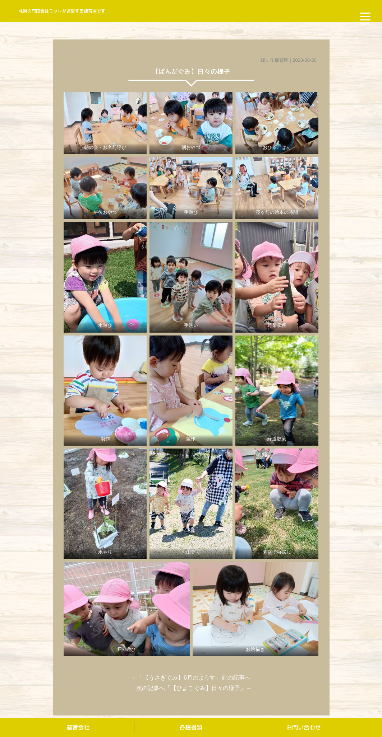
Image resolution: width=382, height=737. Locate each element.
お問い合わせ (303, 727)
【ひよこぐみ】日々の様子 (205, 688)
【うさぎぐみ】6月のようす (179, 678)
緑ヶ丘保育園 (275, 60)
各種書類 (190, 727)
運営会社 (77, 727)
